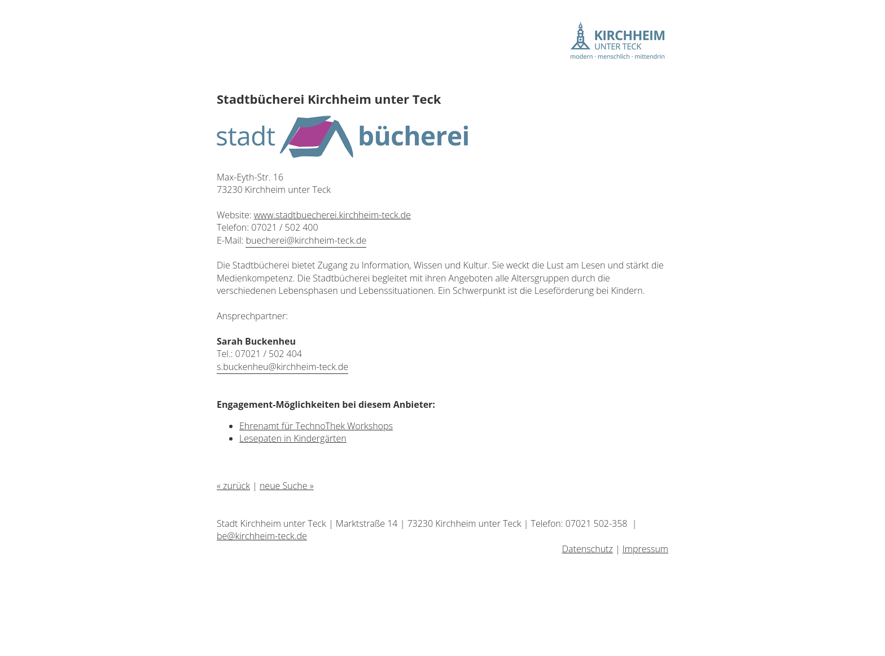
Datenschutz (587, 549)
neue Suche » (287, 485)
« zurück (233, 485)
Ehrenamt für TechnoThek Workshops (316, 426)
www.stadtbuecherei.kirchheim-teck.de (332, 215)
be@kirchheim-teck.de (262, 536)
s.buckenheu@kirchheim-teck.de (282, 366)
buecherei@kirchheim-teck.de (306, 240)
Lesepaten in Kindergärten (293, 438)
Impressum (645, 549)
